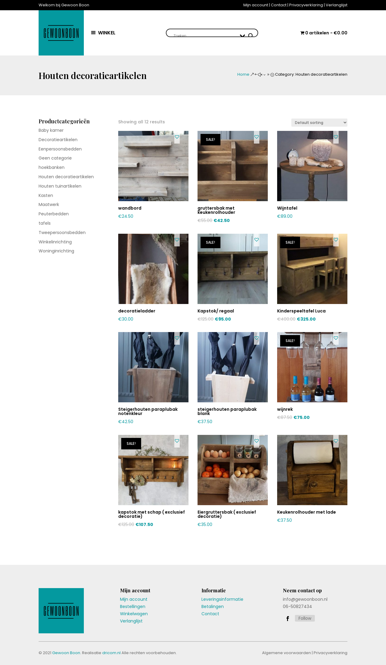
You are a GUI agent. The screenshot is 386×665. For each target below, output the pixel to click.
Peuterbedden (54, 214)
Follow (305, 618)
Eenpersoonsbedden (60, 149)
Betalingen (212, 606)
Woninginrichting (56, 251)
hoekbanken (52, 167)
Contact (278, 5)
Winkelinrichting (55, 242)
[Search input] (205, 36)
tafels (45, 223)
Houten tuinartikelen (60, 186)
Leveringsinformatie (222, 599)
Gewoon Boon (66, 653)
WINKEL (106, 32)
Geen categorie (55, 158)
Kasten (46, 195)
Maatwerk (49, 204)
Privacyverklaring (306, 5)
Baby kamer (51, 130)
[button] (177, 136)
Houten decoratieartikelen (66, 177)
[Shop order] (319, 123)
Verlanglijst (336, 5)
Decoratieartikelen (58, 140)
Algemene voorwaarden (286, 653)
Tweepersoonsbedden (62, 233)
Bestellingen (132, 606)
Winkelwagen (134, 614)
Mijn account (255, 5)
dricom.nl (111, 653)
